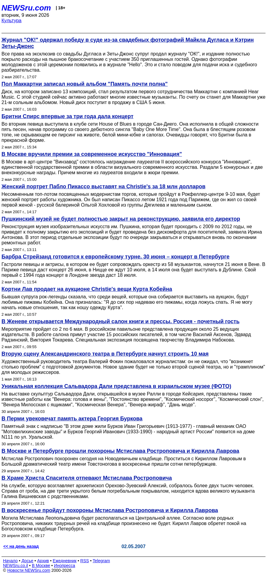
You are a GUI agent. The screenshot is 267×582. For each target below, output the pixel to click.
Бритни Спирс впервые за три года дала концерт (67, 116)
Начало (10, 560)
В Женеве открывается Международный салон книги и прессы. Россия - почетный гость (121, 321)
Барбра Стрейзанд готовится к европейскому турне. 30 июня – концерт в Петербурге (115, 257)
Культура (12, 20)
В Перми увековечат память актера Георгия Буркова (72, 419)
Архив (43, 560)
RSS (84, 560)
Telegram (101, 560)
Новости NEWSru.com (28, 570)
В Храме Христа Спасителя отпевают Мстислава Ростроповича (87, 478)
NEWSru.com (26, 7)
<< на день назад (21, 546)
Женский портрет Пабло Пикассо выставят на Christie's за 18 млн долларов (103, 187)
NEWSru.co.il (15, 565)
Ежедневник (65, 560)
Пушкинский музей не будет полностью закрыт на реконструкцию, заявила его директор (121, 219)
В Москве (41, 565)
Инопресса (64, 565)
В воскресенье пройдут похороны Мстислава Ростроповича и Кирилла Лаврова (110, 510)
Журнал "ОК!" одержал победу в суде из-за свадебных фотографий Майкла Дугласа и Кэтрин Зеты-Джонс (128, 43)
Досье (27, 560)
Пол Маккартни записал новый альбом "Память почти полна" (85, 84)
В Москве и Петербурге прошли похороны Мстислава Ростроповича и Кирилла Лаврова (120, 451)
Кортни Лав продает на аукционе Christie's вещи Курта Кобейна (87, 289)
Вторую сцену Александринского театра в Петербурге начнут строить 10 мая (105, 354)
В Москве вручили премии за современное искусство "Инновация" (92, 154)
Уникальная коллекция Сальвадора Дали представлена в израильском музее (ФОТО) (116, 386)
